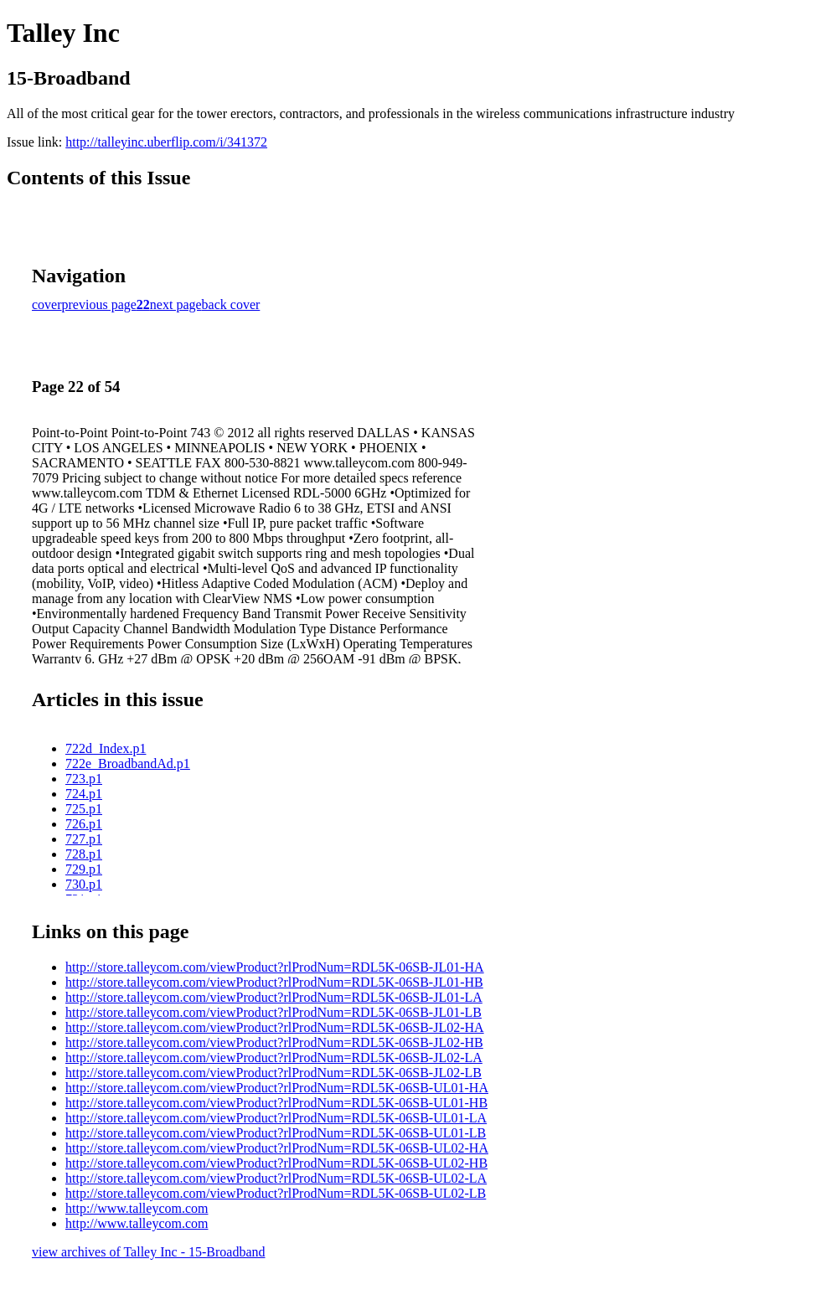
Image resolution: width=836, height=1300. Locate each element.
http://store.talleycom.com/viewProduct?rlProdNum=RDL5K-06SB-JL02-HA (274, 1027)
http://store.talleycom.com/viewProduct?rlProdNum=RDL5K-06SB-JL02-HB (274, 1042)
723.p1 (83, 778)
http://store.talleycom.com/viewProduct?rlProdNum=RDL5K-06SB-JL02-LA (274, 1057)
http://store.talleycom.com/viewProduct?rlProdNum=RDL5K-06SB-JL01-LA (274, 997)
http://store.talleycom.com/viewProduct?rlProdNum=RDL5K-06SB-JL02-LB (273, 1072)
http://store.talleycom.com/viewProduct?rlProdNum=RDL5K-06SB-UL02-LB (275, 1193)
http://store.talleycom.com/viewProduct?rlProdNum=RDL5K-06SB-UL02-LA (276, 1178)
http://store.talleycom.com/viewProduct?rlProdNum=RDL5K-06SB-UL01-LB (275, 1133)
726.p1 (83, 824)
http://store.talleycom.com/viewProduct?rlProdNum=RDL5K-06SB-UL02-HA (276, 1148)
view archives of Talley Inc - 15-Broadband (148, 1252)
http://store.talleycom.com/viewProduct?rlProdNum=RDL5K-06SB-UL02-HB (276, 1163)
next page (176, 304)
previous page (99, 304)
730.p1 (83, 884)
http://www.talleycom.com (136, 1208)
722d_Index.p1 (105, 748)
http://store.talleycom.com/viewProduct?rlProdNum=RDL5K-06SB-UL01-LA (276, 1118)
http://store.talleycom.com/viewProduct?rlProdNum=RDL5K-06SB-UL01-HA (276, 1088)
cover (47, 304)
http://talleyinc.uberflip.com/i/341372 (166, 142)
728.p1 (83, 854)
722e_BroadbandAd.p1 (127, 763)
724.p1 (83, 794)
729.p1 (83, 869)
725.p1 (83, 809)
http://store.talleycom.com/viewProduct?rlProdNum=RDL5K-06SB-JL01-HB (274, 982)
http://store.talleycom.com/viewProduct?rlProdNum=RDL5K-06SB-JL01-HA (274, 967)
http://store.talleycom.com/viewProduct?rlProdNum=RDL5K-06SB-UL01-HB (276, 1103)
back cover (231, 304)
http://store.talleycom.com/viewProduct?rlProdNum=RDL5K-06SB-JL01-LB (273, 1012)
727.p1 (83, 839)
